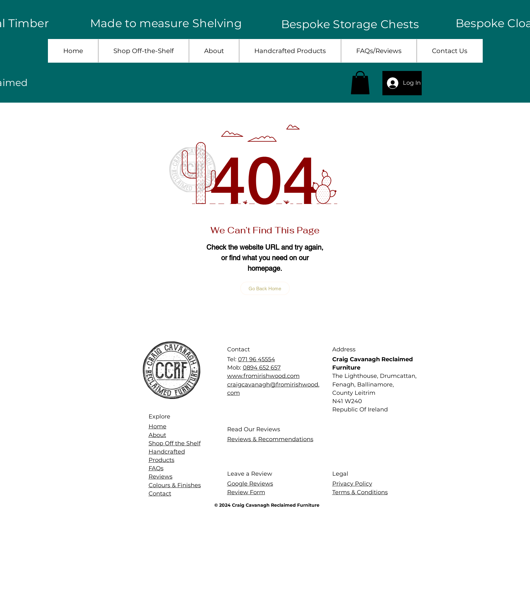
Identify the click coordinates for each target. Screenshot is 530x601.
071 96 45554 (256, 359)
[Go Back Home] (265, 288)
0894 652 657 (262, 367)
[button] (360, 82)
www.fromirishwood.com (263, 375)
